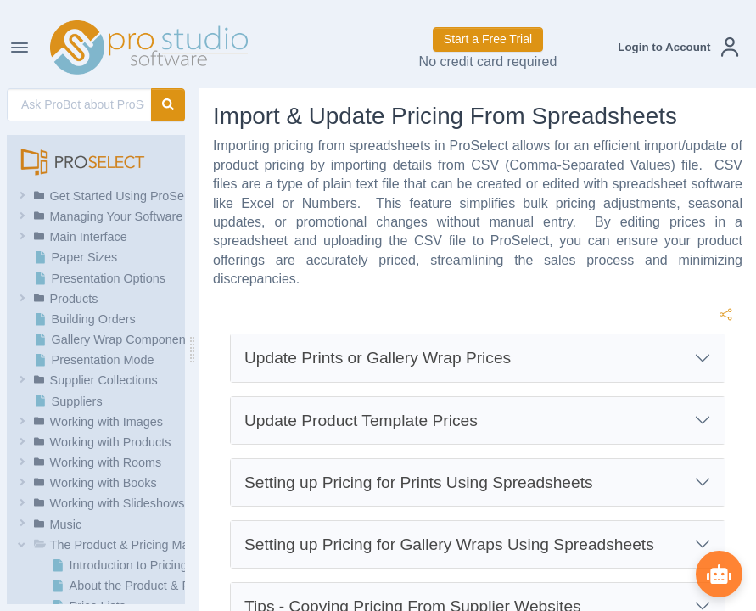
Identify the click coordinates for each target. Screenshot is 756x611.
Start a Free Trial (488, 39)
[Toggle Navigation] (19, 47)
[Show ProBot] (718, 573)
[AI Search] (79, 104)
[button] (678, 47)
